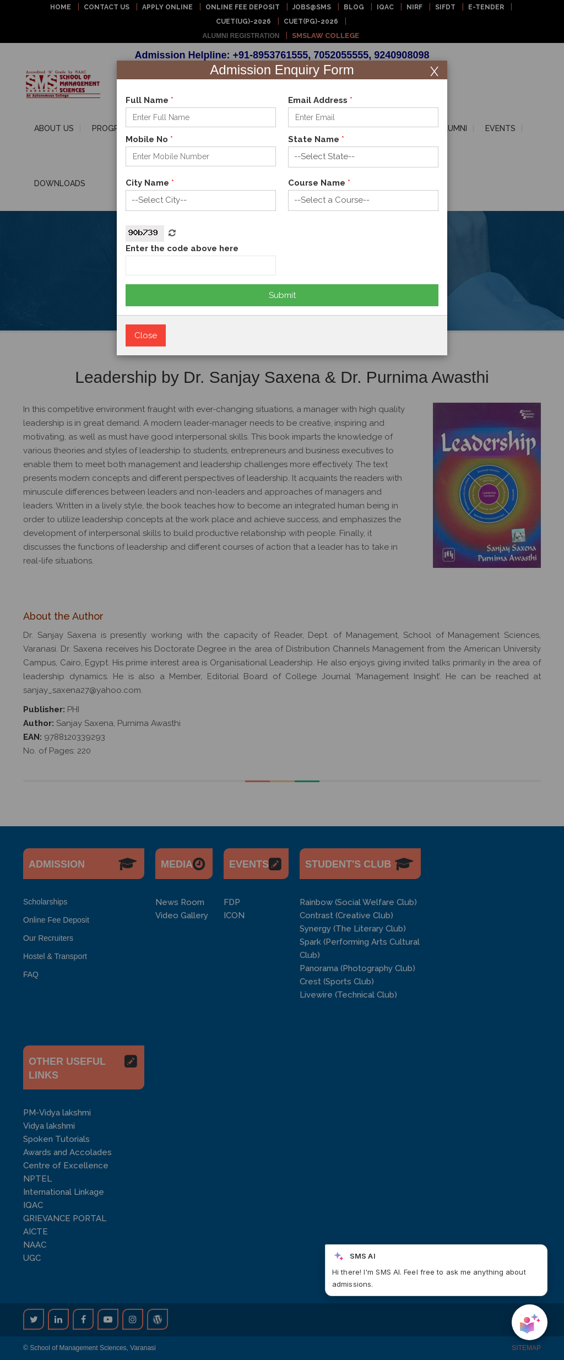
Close (145, 335)
